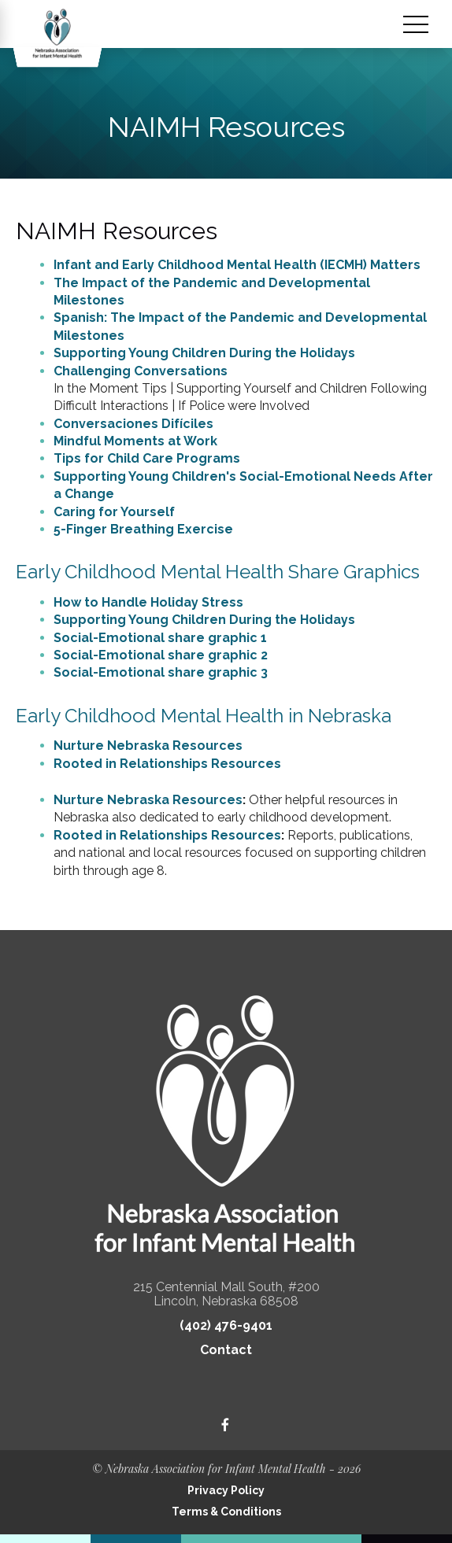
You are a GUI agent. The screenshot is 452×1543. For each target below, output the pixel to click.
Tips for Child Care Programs (147, 458)
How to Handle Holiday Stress (148, 602)
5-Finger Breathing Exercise (143, 529)
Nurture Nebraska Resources (148, 745)
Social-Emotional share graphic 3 (161, 672)
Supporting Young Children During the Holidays (204, 352)
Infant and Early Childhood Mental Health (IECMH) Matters (237, 264)
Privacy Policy (226, 1490)
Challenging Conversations (141, 371)
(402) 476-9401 (226, 1325)
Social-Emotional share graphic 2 (161, 655)
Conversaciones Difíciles (133, 423)
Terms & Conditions (226, 1511)
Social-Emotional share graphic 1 (160, 637)
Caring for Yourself (114, 511)
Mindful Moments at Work (135, 441)
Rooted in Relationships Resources (167, 763)
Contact (226, 1349)
